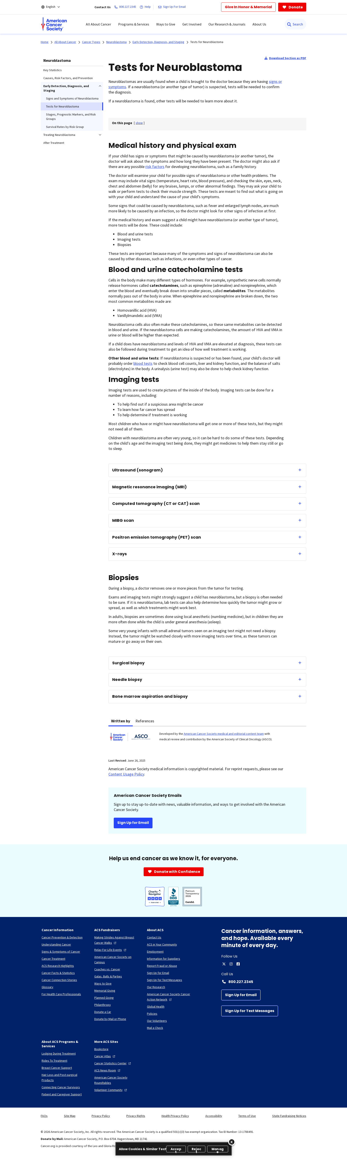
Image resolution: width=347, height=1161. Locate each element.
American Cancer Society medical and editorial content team (224, 734)
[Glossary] (47, 987)
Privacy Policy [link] (101, 1116)
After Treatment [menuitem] (53, 143)
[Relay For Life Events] (110, 949)
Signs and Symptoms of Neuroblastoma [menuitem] (72, 98)
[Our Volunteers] (157, 1020)
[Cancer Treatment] (53, 958)
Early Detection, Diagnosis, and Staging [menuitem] (66, 88)
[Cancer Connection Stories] (59, 980)
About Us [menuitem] (259, 24)
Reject (196, 1149)
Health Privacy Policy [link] (175, 1116)
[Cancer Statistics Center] (113, 1063)
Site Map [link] (69, 1116)
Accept (176, 1149)
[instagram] (231, 964)
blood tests (142, 363)
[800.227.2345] (126, 7)
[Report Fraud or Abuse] (162, 965)
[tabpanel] (207, 739)
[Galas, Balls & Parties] (108, 976)
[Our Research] (156, 987)
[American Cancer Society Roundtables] (117, 1080)
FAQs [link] (44, 1116)
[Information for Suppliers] (163, 958)
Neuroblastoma (57, 60)
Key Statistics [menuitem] (52, 70)
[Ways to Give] (103, 983)
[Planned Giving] (104, 997)
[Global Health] (155, 1006)
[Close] (231, 1141)
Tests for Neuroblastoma (206, 42)
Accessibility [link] (213, 1116)
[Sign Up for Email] (240, 995)
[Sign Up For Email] (172, 7)
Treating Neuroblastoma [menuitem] (59, 135)
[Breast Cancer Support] (57, 1067)
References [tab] (144, 720)
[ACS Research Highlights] (58, 965)
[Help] (146, 7)
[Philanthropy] (102, 1004)
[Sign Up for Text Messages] (249, 1011)
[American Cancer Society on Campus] (117, 959)
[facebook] (238, 964)
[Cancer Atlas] (105, 1056)
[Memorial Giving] (104, 990)
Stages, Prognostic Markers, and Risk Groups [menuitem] (71, 116)
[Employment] (155, 951)
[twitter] (224, 964)
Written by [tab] (120, 720)
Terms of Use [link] (247, 1116)
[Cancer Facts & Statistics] (58, 972)
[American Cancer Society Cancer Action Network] (170, 996)
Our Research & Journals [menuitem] (226, 24)
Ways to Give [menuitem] (165, 24)
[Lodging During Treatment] (59, 1053)
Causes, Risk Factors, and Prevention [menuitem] (68, 78)
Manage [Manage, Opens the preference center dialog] (218, 1149)
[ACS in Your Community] (162, 944)
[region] (173, 1149)
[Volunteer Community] (111, 1090)
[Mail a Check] (155, 1027)
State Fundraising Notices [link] (289, 1116)
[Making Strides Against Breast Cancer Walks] (117, 940)
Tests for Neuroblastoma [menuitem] (62, 106)
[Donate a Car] (102, 1011)
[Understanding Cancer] (56, 944)
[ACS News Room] (107, 1070)
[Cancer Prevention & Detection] (62, 937)
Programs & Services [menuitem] (133, 24)
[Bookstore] (101, 1049)
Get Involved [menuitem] (191, 24)
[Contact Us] (154, 937)
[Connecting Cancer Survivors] (61, 1087)
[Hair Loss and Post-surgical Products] (64, 1077)
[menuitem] (54, 24)
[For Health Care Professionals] (61, 994)
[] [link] (139, 123)
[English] (53, 7)
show (139, 123)
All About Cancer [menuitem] (98, 24)
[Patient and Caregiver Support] (62, 1094)
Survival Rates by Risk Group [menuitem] (65, 127)
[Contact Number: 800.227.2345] (263, 981)
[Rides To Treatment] (54, 1060)
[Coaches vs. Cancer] (107, 969)
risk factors (154, 166)
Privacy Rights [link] (135, 1116)
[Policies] (152, 1013)
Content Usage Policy (126, 774)
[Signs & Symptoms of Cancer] (61, 951)
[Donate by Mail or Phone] (110, 1019)
